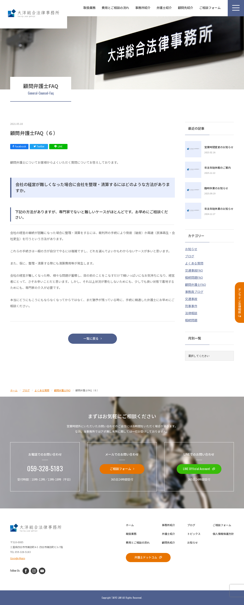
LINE (58, 146)
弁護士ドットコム (148, 557)
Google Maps (17, 558)
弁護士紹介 (164, 7)
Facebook (19, 146)
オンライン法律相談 (239, 302)
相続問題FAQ (194, 277)
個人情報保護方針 (223, 534)
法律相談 (191, 313)
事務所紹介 (142, 7)
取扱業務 (89, 7)
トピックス (193, 534)
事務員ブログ (194, 291)
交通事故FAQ (194, 270)
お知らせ (191, 249)
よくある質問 (194, 263)
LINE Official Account (199, 468)
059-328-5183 (45, 468)
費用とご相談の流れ (115, 7)
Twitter (39, 146)
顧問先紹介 (185, 7)
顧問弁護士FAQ (195, 284)
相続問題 (191, 320)
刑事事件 (191, 306)
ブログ (189, 256)
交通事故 (191, 299)
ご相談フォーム (210, 7)
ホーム (130, 525)
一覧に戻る (92, 338)
